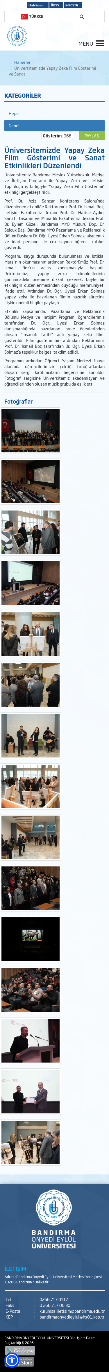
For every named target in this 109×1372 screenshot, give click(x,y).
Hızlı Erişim (36, 5)
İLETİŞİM (15, 1268)
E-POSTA (71, 5)
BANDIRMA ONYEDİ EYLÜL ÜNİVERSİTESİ (36, 1337)
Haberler (22, 62)
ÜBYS (55, 5)
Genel (14, 125)
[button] (12, 1360)
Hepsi (14, 113)
